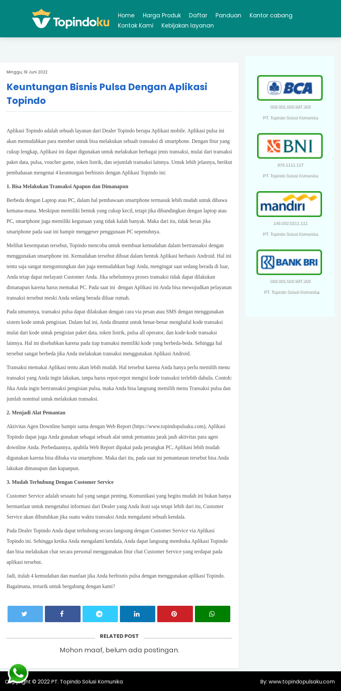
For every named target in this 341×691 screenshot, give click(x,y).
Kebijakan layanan (187, 26)
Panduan (228, 15)
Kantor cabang (271, 15)
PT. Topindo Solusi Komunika (87, 681)
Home (126, 15)
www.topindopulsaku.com (301, 681)
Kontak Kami (135, 26)
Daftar (198, 15)
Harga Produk (162, 15)
